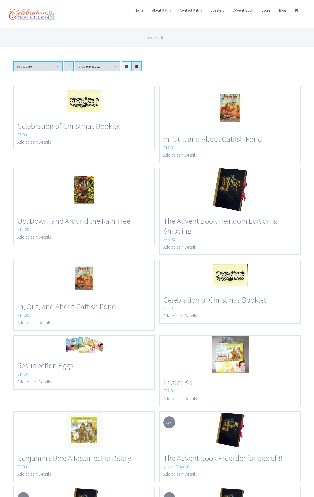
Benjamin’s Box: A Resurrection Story (74, 458)
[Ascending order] (69, 66)
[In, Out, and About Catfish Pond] (230, 107)
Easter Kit (178, 382)
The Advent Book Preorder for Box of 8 (222, 458)
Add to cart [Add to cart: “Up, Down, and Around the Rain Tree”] (27, 237)
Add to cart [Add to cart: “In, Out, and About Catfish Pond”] (173, 155)
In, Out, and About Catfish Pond (212, 139)
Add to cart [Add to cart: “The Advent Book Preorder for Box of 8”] (173, 474)
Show (89, 66)
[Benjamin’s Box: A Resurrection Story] (84, 430)
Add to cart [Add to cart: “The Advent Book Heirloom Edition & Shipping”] (173, 247)
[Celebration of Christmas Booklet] (84, 101)
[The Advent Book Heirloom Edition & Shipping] (230, 189)
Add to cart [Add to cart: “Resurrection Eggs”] (27, 382)
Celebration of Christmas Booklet (68, 126)
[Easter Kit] (230, 354)
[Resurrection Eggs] (84, 346)
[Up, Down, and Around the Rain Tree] (84, 189)
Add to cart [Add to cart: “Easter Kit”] (173, 398)
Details (45, 142)
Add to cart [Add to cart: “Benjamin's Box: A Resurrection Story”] (27, 474)
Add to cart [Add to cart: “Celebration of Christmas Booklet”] (27, 142)
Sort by (24, 66)
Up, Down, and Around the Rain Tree (73, 221)
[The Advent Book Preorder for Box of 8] (230, 430)
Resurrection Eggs (45, 366)
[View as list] (136, 66)
